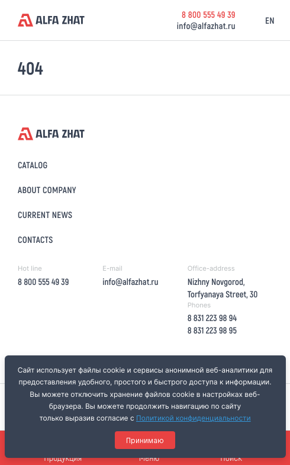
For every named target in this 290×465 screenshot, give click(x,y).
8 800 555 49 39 (209, 14)
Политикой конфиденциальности (193, 417)
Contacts (35, 239)
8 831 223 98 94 (212, 317)
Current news (45, 214)
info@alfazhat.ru (206, 25)
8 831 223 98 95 (212, 330)
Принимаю (145, 440)
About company (47, 189)
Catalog (32, 164)
